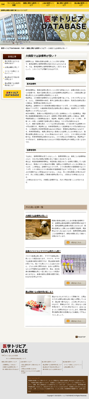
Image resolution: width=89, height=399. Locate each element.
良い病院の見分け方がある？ (11, 369)
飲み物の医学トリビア (81, 4)
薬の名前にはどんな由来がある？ (12, 62)
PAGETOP (82, 337)
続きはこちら (76, 242)
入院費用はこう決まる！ (10, 364)
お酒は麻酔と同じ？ (12, 67)
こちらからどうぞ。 (38, 391)
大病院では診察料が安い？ (10, 367)
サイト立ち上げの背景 (13, 4)
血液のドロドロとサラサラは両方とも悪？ (30, 371)
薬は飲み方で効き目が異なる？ (12, 78)
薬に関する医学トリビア (64, 4)
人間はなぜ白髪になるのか (28, 368)
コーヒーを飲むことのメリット (12, 72)
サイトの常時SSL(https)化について (16, 358)
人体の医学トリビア (48, 4)
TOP (3, 4)
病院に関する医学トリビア (31, 4)
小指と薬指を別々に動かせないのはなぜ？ (30, 365)
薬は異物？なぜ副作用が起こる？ (12, 84)
